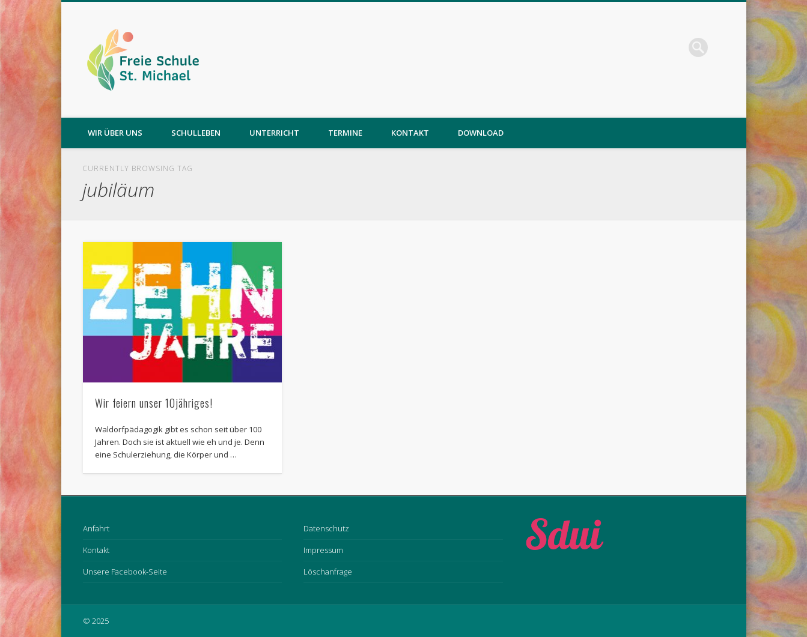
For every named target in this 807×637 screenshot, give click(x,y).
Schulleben (196, 132)
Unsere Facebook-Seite (125, 571)
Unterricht (274, 132)
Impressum (323, 550)
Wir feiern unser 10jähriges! (154, 403)
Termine (345, 132)
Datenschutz (326, 528)
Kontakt (410, 132)
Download (481, 132)
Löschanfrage (327, 571)
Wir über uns (115, 132)
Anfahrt (96, 528)
